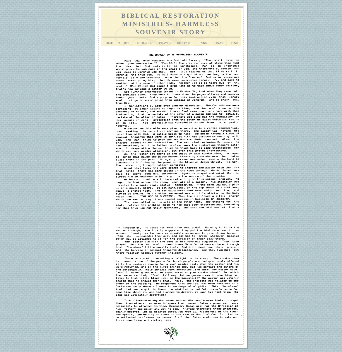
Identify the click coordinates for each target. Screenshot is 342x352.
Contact (185, 43)
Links (202, 43)
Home (108, 43)
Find (234, 43)
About (124, 43)
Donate (219, 43)
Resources (144, 43)
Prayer (165, 43)
